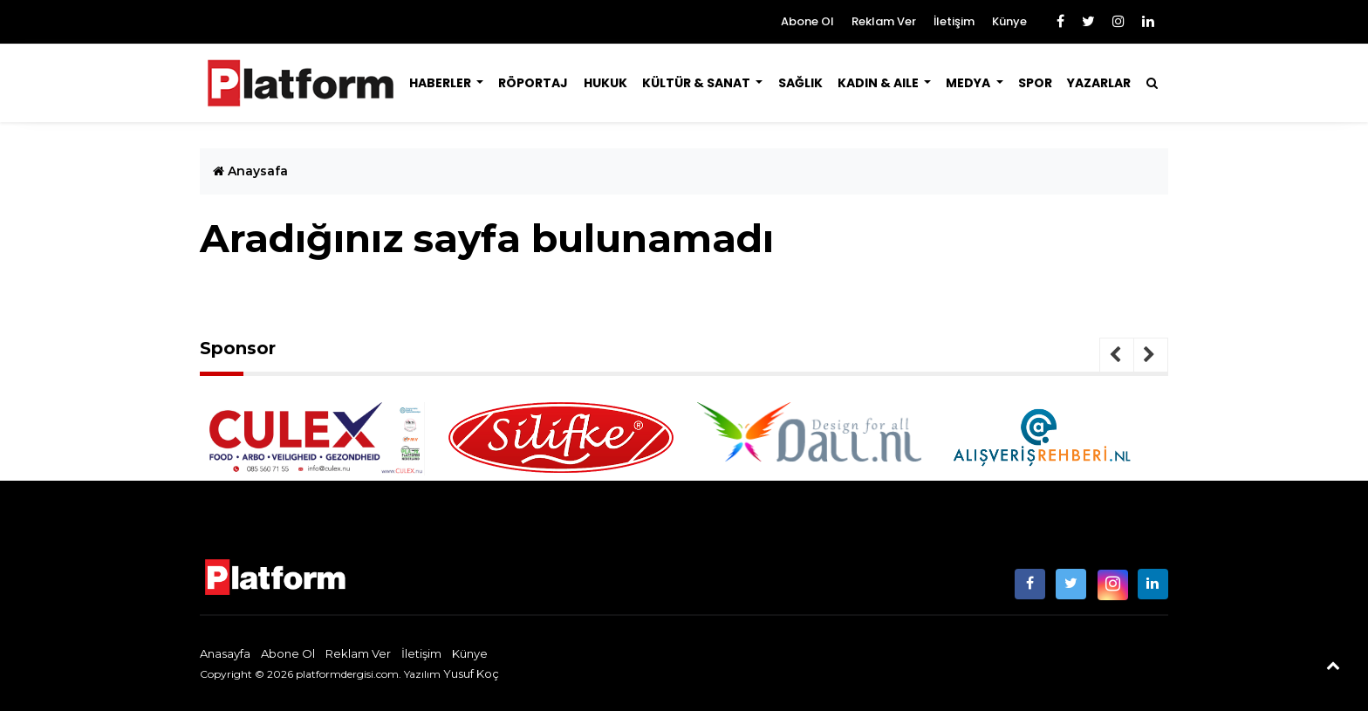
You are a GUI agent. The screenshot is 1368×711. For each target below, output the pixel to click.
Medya (969, 83)
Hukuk (605, 83)
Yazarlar (1099, 83)
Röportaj (533, 83)
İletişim (954, 21)
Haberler (441, 83)
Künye (1009, 21)
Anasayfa (225, 653)
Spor (1035, 83)
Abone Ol (807, 21)
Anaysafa (250, 171)
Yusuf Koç (471, 673)
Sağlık (800, 83)
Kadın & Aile (879, 83)
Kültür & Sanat (697, 83)
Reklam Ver (884, 21)
